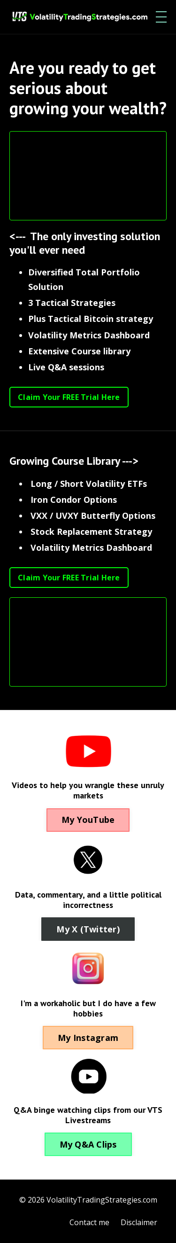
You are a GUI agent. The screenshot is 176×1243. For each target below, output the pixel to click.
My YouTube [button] (88, 819)
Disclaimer (139, 1222)
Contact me (89, 1222)
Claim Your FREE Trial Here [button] (69, 397)
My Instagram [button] (88, 1037)
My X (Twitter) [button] (88, 929)
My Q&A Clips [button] (88, 1144)
